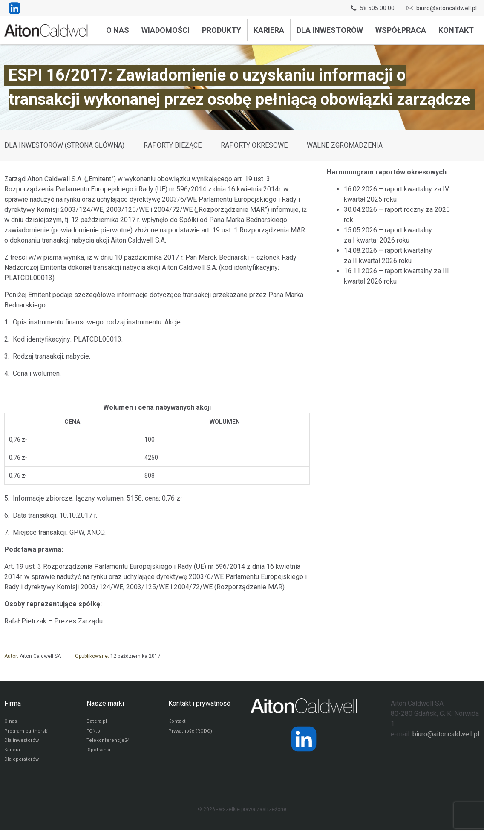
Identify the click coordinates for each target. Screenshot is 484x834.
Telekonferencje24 (108, 743)
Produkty (221, 30)
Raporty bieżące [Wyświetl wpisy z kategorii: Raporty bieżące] (173, 145)
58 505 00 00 (372, 8)
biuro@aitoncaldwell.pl (441, 8)
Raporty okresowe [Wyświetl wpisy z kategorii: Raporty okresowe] (254, 145)
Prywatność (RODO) (191, 733)
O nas (117, 30)
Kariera (269, 30)
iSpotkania (98, 753)
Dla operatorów (22, 763)
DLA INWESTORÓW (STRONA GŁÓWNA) (64, 145)
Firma (12, 703)
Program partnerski (26, 733)
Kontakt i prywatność (199, 703)
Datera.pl (96, 722)
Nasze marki (105, 703)
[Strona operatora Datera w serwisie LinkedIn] (304, 739)
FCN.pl (93, 733)
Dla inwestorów (330, 30)
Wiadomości (165, 30)
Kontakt (456, 30)
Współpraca (400, 30)
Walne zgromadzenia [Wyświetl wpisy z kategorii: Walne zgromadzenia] (345, 145)
